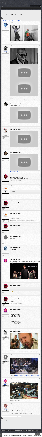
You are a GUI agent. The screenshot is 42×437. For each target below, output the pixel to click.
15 (9, 20)
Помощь (37, 430)
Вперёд (19, 20)
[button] (9, 6)
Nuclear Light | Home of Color (14, 171)
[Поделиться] (37, 22)
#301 (39, 22)
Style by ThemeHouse (22, 432)
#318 (39, 354)
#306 (39, 174)
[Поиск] (35, 6)
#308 (39, 200)
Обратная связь (17, 430)
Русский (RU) (10, 430)
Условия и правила (23, 430)
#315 (39, 296)
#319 (39, 378)
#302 (39, 45)
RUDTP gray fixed (4, 430)
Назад (3, 20)
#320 (39, 403)
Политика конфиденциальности (30, 430)
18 (13, 20)
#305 (39, 151)
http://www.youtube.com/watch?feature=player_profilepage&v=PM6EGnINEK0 (27, 375)
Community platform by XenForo (9, 432)
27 (16, 20)
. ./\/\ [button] (10, 97)
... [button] (6, 20)
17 (12, 20)
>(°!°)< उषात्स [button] (11, 98)
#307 (39, 185)
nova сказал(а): (13, 191)
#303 (39, 102)
